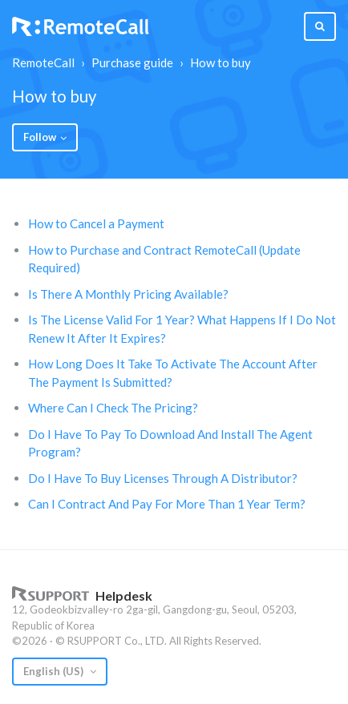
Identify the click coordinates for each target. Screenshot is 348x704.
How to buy (220, 62)
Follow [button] (39, 137)
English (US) (54, 671)
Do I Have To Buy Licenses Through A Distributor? (162, 478)
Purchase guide (132, 62)
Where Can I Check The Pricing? (113, 407)
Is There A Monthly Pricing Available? (128, 294)
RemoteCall (43, 62)
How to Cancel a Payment (96, 223)
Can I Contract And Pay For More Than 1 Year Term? (167, 504)
